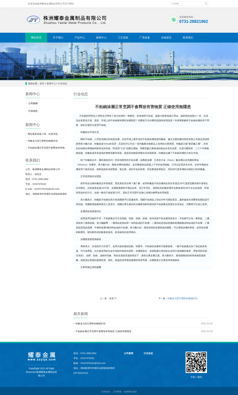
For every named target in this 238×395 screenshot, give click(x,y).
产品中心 (79, 37)
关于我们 (58, 37)
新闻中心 (101, 37)
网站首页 (36, 37)
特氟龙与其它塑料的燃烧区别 (182, 298)
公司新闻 (33, 103)
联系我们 (188, 37)
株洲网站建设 (130, 391)
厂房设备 (144, 37)
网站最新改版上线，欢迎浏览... (44, 134)
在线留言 (166, 37)
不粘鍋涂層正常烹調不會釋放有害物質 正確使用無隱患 (103, 331)
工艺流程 (123, 37)
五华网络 (117, 391)
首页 (42, 83)
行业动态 (62, 83)
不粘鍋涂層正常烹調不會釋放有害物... (47, 147)
